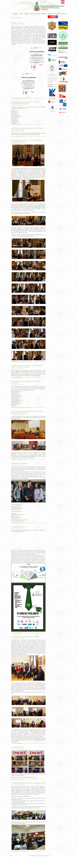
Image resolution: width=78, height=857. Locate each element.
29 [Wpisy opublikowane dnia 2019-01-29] (49, 81)
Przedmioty (26, 13)
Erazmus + (17, 361)
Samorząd (30, 361)
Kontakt (63, 13)
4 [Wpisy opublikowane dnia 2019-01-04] (53, 76)
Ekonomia (17, 459)
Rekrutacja (33, 13)
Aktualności (15, 13)
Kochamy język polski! (18, 23)
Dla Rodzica (50, 13)
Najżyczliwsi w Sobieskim (19, 463)
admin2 (23, 24)
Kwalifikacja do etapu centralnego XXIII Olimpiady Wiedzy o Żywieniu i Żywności (26, 366)
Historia (38, 13)
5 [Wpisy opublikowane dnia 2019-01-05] (54, 76)
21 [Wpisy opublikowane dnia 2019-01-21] (48, 80)
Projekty (26, 361)
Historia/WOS (21, 361)
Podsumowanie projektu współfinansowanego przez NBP (28, 783)
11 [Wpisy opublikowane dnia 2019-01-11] (53, 77)
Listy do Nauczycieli (17, 747)
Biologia (16, 136)
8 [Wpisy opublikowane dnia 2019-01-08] (49, 77)
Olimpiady (20, 136)
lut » (51, 82)
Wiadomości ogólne (18, 124)
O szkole (21, 13)
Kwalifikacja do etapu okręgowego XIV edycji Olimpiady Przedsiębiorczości (25, 102)
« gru (49, 82)
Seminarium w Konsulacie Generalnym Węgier (25, 636)
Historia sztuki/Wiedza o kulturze (21, 407)
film (30, 469)
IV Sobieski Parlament (18, 527)
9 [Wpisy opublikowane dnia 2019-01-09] (50, 77)
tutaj (43, 561)
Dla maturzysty (57, 13)
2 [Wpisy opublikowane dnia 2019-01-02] (50, 76)
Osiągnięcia (43, 13)
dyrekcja (23, 105)
